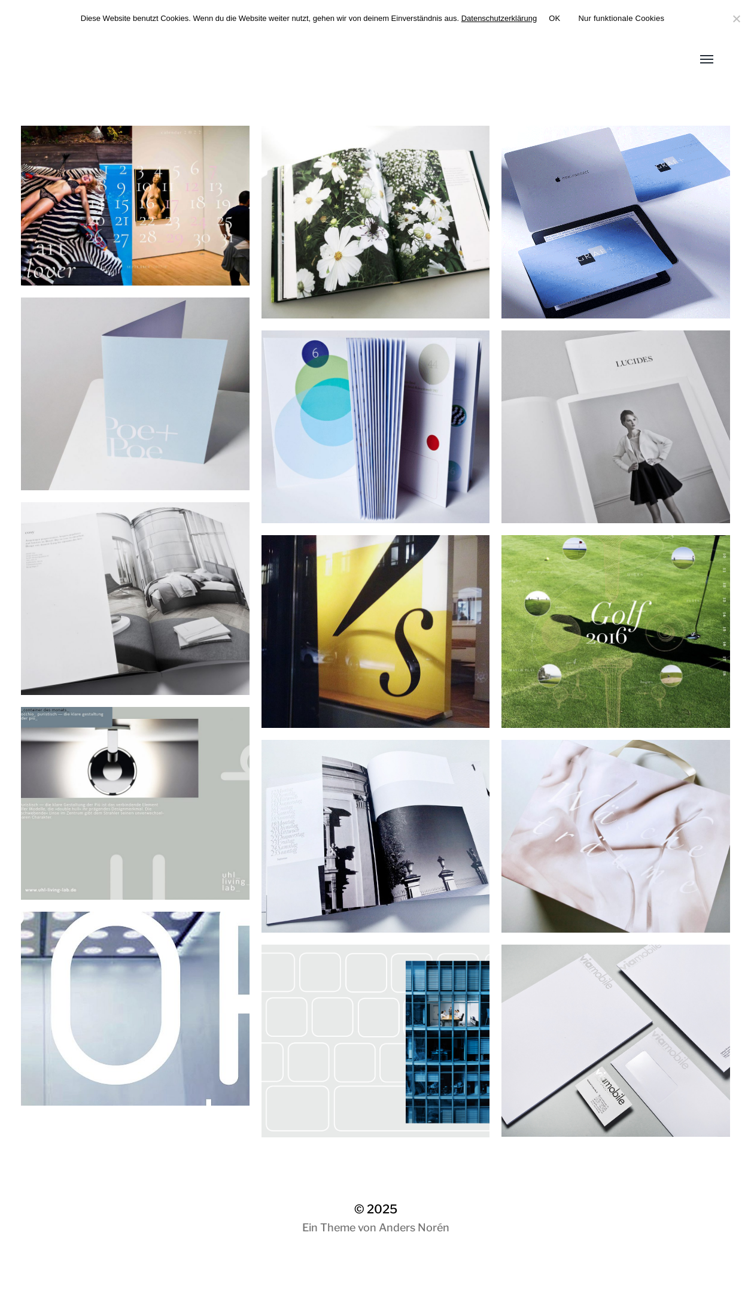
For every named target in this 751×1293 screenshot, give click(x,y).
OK (554, 18)
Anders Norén (414, 1227)
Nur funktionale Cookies (621, 18)
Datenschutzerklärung (499, 18)
